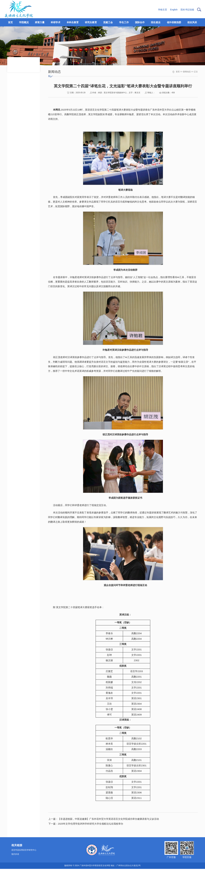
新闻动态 (187, 72)
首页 (178, 72)
